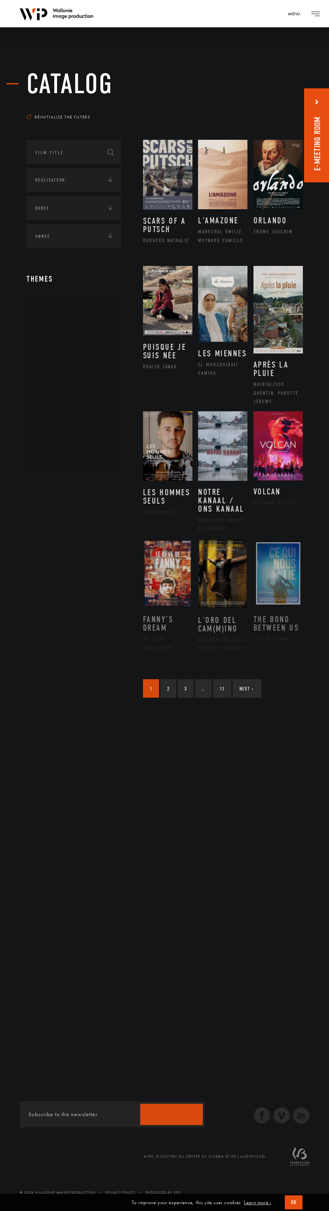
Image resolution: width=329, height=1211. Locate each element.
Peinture (54, 420)
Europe (52, 561)
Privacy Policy (120, 1192)
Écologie (46, 588)
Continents (49, 485)
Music (51, 394)
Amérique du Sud (66, 535)
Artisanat (56, 343)
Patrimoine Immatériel (73, 407)
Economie (46, 613)
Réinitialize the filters (58, 117)
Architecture (60, 330)
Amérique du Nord (68, 523)
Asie (48, 548)
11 (222, 689)
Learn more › (257, 1202)
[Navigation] (297, 13)
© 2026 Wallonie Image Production (58, 1192)
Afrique (53, 510)
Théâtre (53, 458)
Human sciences (54, 638)
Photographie (62, 432)
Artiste (52, 356)
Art (39, 306)
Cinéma (53, 368)
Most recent (280, 106)
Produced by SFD (163, 1192)
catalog (70, 84)
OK (293, 1202)
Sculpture (56, 445)
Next (246, 689)
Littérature (58, 381)
